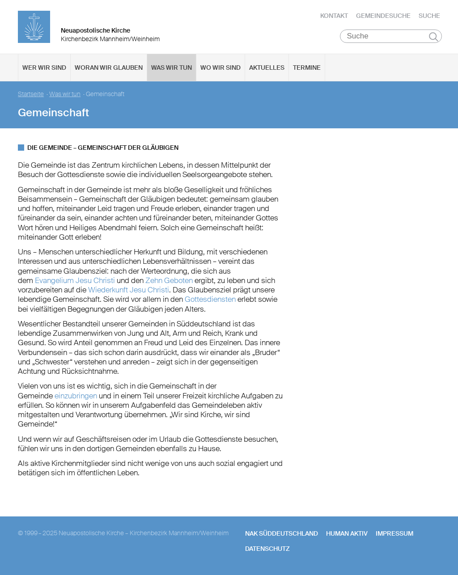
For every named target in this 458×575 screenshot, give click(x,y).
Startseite (31, 94)
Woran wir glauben (109, 67)
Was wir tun (171, 67)
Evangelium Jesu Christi (74, 280)
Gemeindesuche (383, 16)
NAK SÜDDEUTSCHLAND (281, 533)
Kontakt (334, 16)
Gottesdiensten (210, 299)
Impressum (394, 533)
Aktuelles (266, 67)
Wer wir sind (44, 67)
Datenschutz (267, 549)
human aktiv (347, 533)
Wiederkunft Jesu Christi (128, 290)
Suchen (433, 36)
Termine (307, 67)
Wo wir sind (220, 67)
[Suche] (391, 36)
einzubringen (76, 396)
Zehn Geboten (169, 280)
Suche (429, 16)
